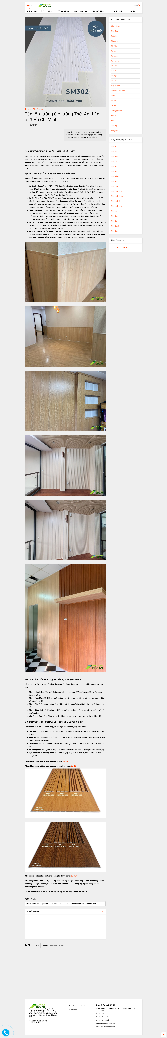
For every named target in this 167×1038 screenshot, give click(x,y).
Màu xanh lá (115, 201)
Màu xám (114, 211)
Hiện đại (114, 66)
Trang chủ (32, 11)
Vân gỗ (113, 116)
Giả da (113, 51)
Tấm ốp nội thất (64, 11)
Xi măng (114, 126)
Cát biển (114, 36)
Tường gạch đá (116, 111)
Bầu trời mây (115, 26)
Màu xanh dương (117, 196)
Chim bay (114, 31)
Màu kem (114, 161)
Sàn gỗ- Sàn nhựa (81, 11)
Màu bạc (114, 146)
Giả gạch (114, 56)
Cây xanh (114, 41)
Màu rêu (114, 171)
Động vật (114, 131)
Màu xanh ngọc (116, 206)
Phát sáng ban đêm (118, 91)
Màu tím (114, 181)
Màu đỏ (114, 221)
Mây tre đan (115, 86)
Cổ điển (114, 46)
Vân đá (113, 121)
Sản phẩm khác (99, 11)
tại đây (66, 761)
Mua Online (72, 1006)
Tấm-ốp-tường (38, 109)
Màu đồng (114, 231)
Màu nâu (114, 166)
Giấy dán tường (47, 11)
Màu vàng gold (116, 191)
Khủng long (115, 76)
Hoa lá (113, 71)
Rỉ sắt (113, 96)
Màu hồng (114, 156)
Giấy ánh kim (115, 61)
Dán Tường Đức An (121, 247)
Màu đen (114, 216)
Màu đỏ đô (115, 226)
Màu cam (114, 151)
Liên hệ (132, 11)
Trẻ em (113, 106)
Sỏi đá (113, 101)
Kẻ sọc (113, 81)
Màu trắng (115, 176)
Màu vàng (114, 186)
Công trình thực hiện (117, 11)
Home (27, 109)
